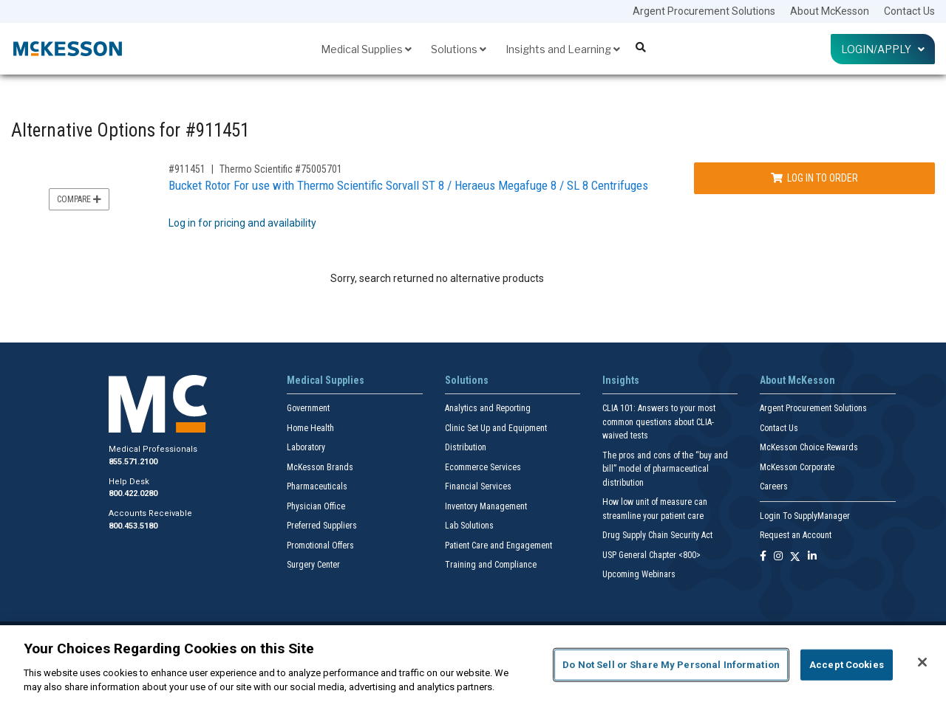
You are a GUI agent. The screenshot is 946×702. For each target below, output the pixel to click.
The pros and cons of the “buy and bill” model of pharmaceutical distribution (665, 469)
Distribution (465, 447)
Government (308, 408)
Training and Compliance (491, 565)
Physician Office (316, 506)
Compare (79, 199)
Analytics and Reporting (488, 408)
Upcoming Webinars (639, 574)
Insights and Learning (563, 49)
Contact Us (909, 11)
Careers (774, 486)
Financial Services (478, 486)
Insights (620, 380)
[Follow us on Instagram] (778, 557)
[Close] (922, 662)
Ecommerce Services (483, 467)
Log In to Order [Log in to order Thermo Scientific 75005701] (814, 178)
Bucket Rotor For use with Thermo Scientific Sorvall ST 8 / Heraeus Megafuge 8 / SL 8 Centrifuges (408, 185)
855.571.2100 (133, 462)
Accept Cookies (846, 664)
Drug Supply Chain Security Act (657, 535)
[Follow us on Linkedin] (812, 557)
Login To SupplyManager (805, 516)
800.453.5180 (133, 526)
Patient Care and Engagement (498, 545)
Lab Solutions (469, 525)
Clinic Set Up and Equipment (496, 428)
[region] (473, 663)
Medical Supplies (366, 49)
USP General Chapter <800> (651, 555)
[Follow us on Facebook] (763, 557)
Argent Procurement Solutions (704, 11)
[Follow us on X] (795, 557)
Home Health (310, 428)
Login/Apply (883, 49)
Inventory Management (486, 506)
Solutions (458, 49)
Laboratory (306, 447)
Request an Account (795, 535)
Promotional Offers (320, 545)
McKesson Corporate (797, 467)
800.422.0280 (133, 493)
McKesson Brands (320, 467)
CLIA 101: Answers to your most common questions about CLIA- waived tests (658, 422)
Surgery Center (313, 565)
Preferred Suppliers (322, 525)
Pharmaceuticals (317, 486)
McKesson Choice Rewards (809, 447)
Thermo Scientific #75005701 (281, 169)
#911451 (187, 169)
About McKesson (829, 11)
